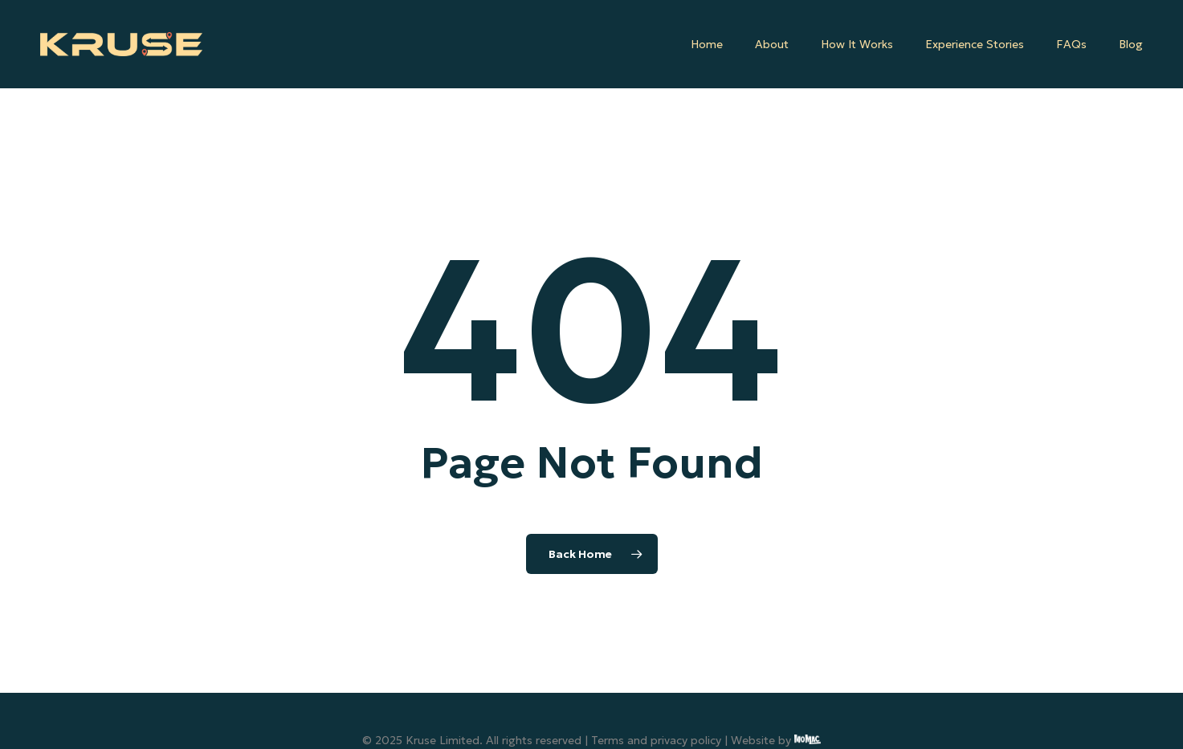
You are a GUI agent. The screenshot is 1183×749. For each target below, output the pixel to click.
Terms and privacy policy (656, 740)
